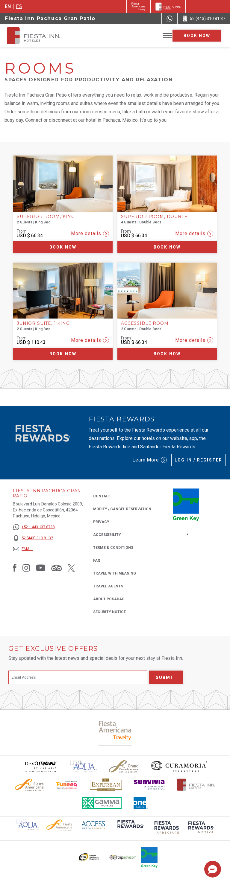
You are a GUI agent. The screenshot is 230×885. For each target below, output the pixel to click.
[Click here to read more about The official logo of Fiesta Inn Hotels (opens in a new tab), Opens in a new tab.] (196, 785)
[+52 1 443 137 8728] (34, 527)
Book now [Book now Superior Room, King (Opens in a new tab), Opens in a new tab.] (62, 247)
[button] (212, 869)
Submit (166, 677)
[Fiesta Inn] (168, 6)
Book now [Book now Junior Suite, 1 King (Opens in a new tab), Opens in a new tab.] (62, 353)
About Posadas (108, 599)
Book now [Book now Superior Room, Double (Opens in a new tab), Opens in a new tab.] (167, 247)
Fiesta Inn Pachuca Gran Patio (50, 18)
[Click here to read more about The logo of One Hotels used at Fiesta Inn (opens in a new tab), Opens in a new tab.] (141, 803)
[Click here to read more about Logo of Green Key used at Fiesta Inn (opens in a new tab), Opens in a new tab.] (149, 857)
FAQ (96, 560)
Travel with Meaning (114, 573)
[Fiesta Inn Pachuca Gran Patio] (39, 36)
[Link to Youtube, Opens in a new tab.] (40, 567)
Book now (197, 35)
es (19, 6)
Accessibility (107, 535)
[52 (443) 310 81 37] (34, 538)
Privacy (101, 521)
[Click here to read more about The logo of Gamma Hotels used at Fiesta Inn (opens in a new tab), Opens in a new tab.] (102, 803)
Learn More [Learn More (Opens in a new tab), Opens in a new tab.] (149, 460)
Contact (102, 496)
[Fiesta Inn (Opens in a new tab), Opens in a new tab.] (138, 6)
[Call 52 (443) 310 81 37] (204, 18)
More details (90, 234)
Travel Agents (108, 586)
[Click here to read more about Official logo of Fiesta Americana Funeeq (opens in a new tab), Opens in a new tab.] (67, 785)
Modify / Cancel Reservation (122, 509)
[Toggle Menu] (167, 35)
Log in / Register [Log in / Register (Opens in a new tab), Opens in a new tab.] (198, 460)
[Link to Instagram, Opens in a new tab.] (26, 567)
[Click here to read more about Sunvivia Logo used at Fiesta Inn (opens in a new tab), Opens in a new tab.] (149, 785)
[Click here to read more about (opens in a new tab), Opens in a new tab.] (130, 828)
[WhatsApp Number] (169, 18)
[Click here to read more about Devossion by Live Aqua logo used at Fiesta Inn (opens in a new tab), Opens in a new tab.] (40, 766)
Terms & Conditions (113, 548)
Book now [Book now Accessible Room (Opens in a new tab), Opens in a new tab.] (167, 353)
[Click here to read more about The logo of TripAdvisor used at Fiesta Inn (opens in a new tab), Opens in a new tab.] (123, 857)
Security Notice (109, 612)
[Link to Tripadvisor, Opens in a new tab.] (56, 567)
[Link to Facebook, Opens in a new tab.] (14, 567)
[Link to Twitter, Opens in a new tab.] (71, 567)
